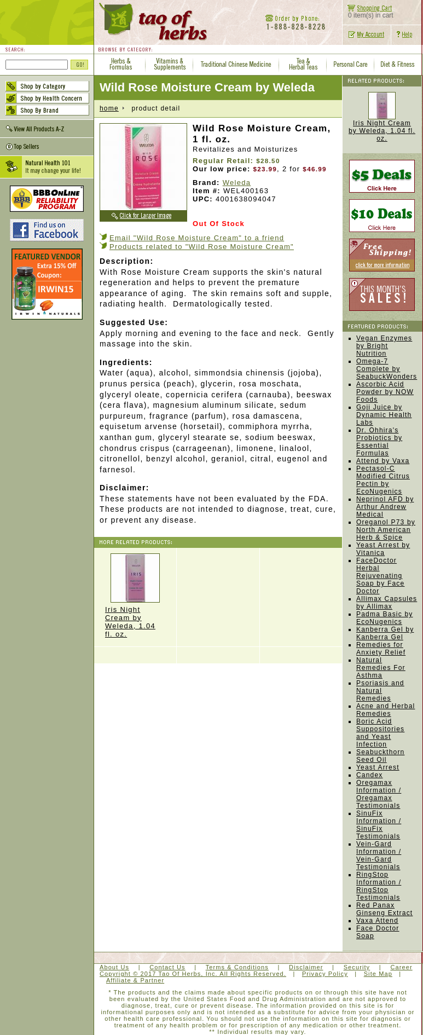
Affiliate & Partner (135, 980)
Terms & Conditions (237, 967)
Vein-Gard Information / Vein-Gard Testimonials (378, 855)
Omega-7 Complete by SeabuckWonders (386, 368)
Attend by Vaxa (382, 461)
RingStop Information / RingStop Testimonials (378, 886)
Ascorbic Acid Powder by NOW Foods (385, 391)
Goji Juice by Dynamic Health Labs (384, 414)
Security (357, 967)
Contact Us (167, 967)
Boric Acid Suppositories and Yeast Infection (380, 733)
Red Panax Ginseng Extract (384, 909)
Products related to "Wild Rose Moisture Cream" (201, 246)
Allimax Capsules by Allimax (386, 602)
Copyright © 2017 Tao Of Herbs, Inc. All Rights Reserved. (193, 973)
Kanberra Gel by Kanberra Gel (385, 633)
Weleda (237, 182)
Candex (369, 775)
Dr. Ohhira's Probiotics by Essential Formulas (379, 441)
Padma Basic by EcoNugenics (384, 618)
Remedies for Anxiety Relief (380, 648)
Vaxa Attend (377, 920)
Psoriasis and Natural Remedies (380, 690)
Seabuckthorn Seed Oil (380, 756)
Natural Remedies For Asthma (380, 667)
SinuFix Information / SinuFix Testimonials (378, 825)
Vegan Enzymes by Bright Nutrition (384, 345)
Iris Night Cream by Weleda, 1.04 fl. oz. (135, 595)
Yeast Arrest (377, 767)
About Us (114, 967)
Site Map (378, 973)
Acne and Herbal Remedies (385, 710)
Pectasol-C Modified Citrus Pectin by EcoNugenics (383, 480)
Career (401, 967)
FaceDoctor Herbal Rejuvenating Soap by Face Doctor (380, 576)
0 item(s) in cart (368, 12)
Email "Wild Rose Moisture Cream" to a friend (196, 238)
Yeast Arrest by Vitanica (383, 549)
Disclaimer (306, 967)
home (109, 108)
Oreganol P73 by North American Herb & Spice (385, 529)
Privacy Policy (325, 973)
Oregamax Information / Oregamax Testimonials (378, 794)
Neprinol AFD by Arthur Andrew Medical (385, 506)
